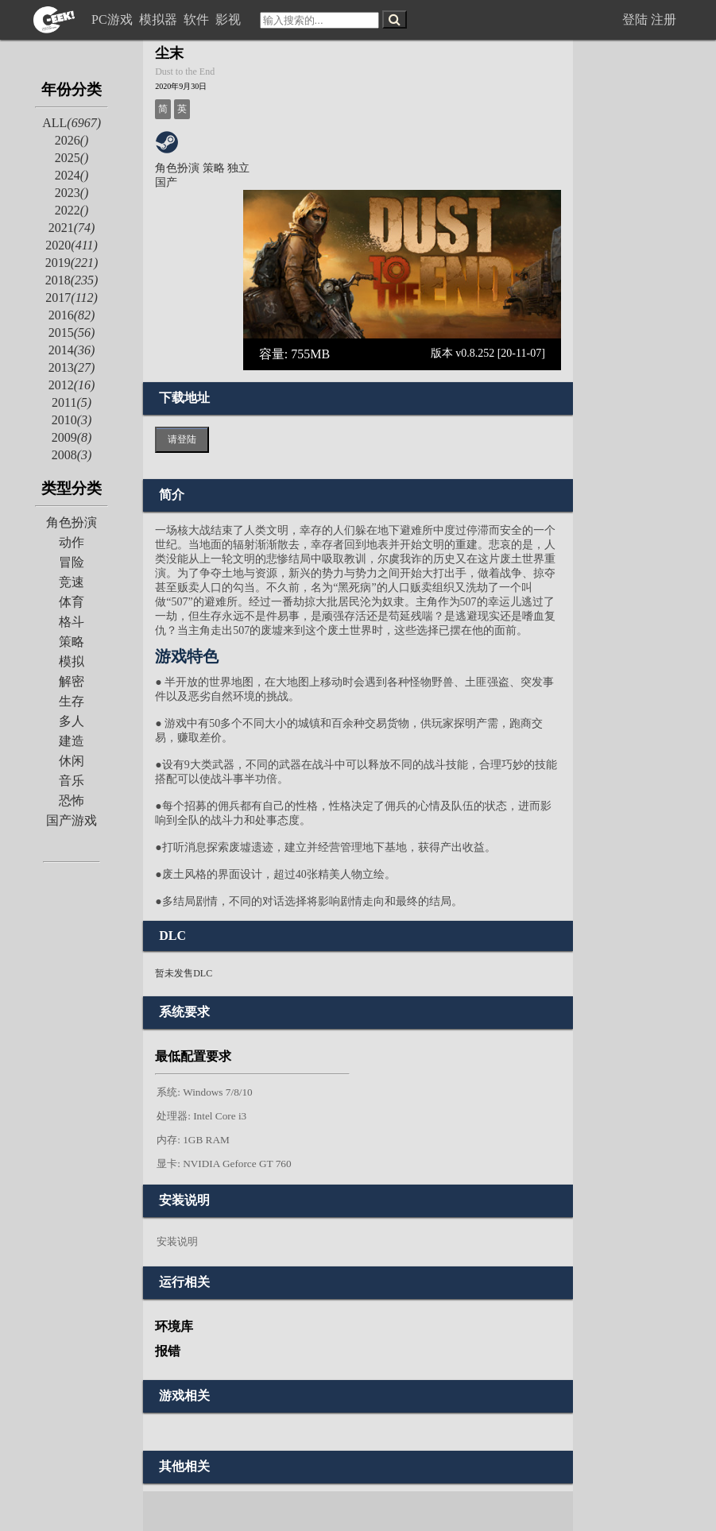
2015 (71, 332)
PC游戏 (113, 19)
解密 (71, 681)
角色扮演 (71, 522)
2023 (72, 192)
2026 (72, 140)
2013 (71, 367)
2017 (71, 297)
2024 (72, 175)
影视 (229, 19)
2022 (72, 210)
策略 (71, 641)
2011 (71, 402)
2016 (71, 315)
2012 (71, 385)
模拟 (71, 661)
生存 (71, 701)
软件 (198, 19)
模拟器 (159, 19)
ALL (71, 123)
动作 (71, 542)
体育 (71, 602)
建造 (71, 741)
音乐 (71, 780)
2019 (72, 262)
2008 (72, 455)
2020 (71, 245)
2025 (72, 157)
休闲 (71, 760)
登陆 (635, 19)
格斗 (71, 621)
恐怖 (71, 800)
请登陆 (182, 439)
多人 (71, 721)
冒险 (71, 562)
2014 (71, 350)
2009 (72, 437)
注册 (663, 19)
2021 (71, 227)
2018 (72, 280)
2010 (72, 420)
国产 (166, 182)
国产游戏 (71, 820)
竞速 (71, 582)
